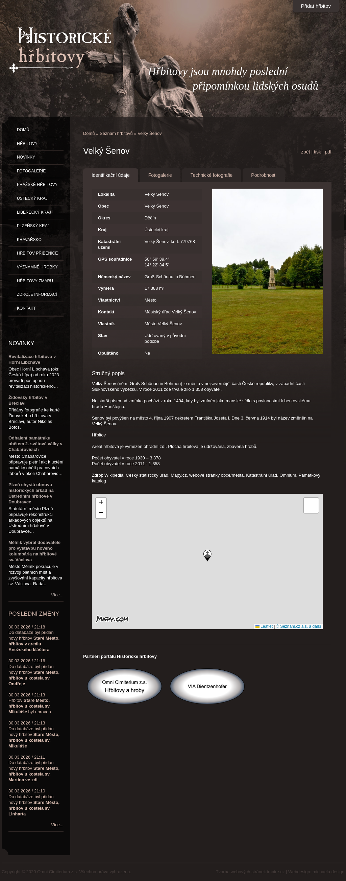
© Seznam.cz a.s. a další (298, 626)
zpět (305, 151)
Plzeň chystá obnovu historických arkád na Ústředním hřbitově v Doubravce (31, 493)
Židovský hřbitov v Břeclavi (27, 400)
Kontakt (106, 311)
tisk (317, 151)
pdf (328, 151)
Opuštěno (108, 353)
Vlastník (106, 323)
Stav (102, 335)
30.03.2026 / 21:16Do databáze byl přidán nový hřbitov (33, 672)
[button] (207, 556)
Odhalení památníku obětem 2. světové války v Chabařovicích (35, 443)
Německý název (114, 276)
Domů (89, 133)
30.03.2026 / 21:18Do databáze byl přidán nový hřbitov (33, 638)
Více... (57, 594)
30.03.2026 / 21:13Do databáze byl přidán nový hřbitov (33, 734)
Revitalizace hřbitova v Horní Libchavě (32, 359)
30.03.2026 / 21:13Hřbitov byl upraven (29, 703)
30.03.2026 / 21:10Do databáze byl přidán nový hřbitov (33, 802)
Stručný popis (108, 373)
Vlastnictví (109, 300)
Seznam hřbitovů (116, 133)
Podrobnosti (263, 175)
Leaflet (264, 626)
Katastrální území (109, 244)
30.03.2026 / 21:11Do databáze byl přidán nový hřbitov (33, 769)
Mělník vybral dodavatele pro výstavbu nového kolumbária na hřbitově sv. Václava (34, 551)
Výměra (106, 288)
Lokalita (106, 194)
